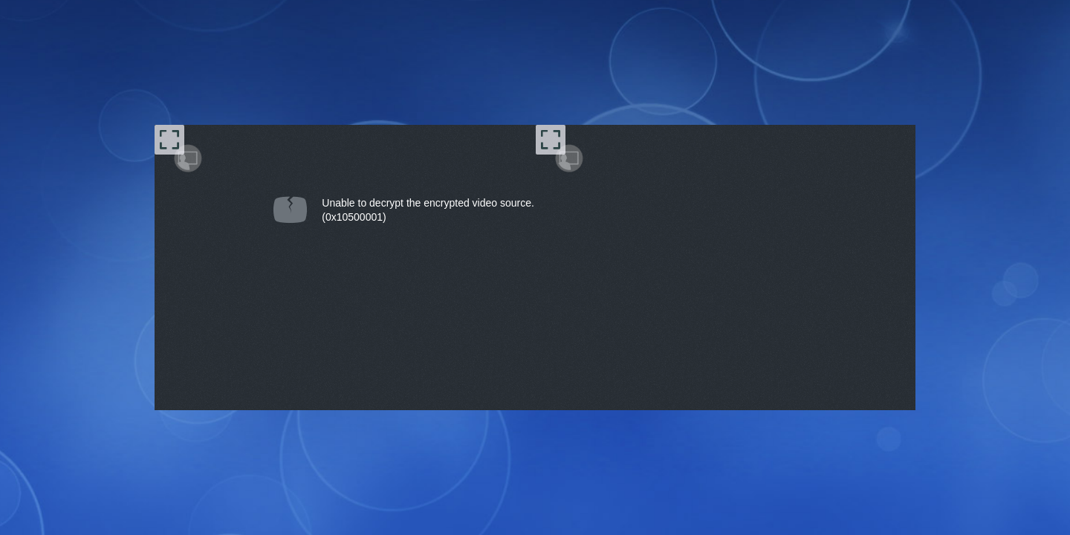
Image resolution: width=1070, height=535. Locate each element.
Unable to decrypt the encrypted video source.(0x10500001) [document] (428, 210)
